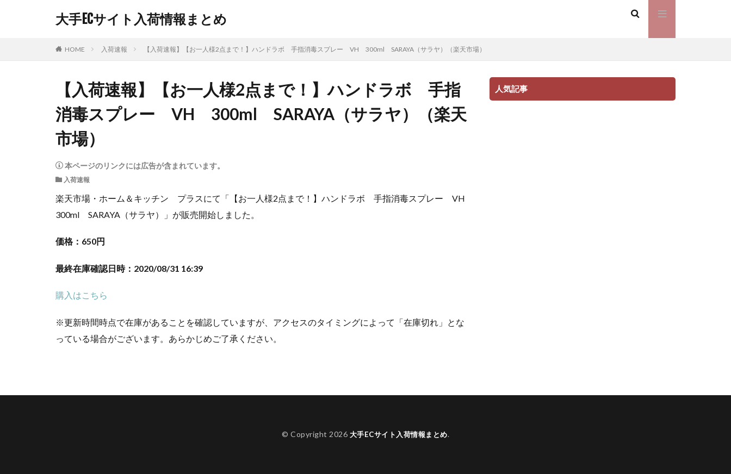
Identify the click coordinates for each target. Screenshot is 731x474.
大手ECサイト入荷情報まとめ (141, 19)
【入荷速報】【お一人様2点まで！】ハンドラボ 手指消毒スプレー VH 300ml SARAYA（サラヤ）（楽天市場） (315, 49)
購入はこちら (81, 295)
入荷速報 (114, 49)
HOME (75, 49)
